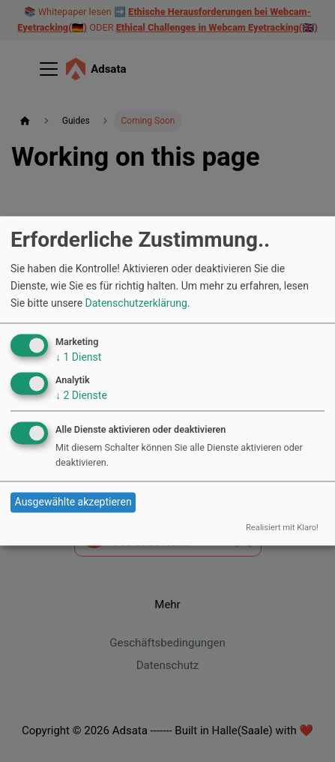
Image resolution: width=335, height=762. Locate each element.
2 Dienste (81, 395)
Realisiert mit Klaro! (282, 527)
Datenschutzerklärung (136, 303)
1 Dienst (78, 357)
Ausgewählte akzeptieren (73, 502)
